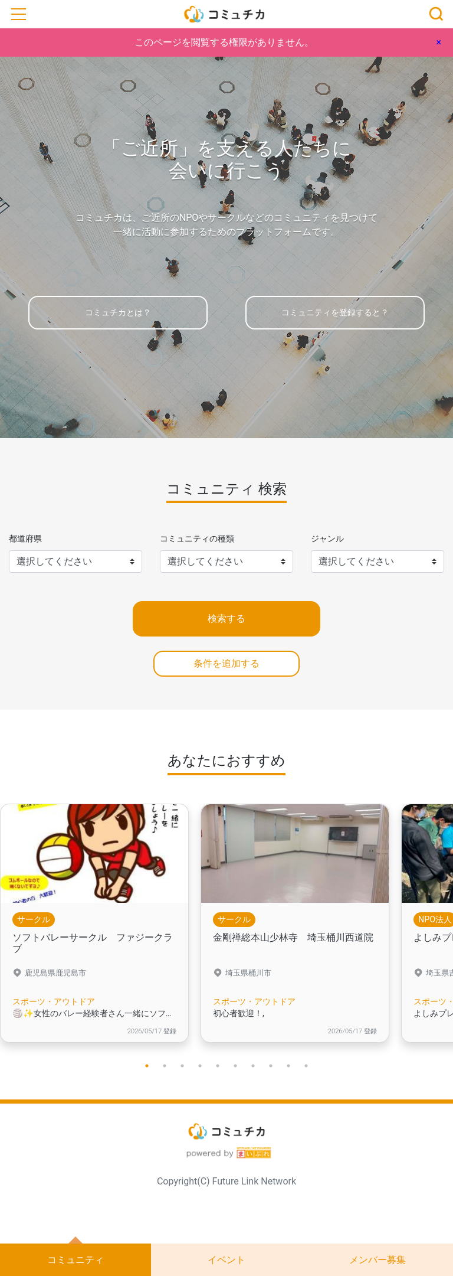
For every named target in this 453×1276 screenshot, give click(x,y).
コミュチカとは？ (118, 313)
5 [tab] (218, 1066)
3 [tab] (182, 1066)
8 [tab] (271, 1066)
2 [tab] (164, 1066)
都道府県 (25, 539)
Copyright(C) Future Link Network (226, 1181)
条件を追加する (226, 663)
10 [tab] (306, 1066)
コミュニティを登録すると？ (335, 313)
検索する (226, 618)
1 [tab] (147, 1066)
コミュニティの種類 (197, 539)
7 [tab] (253, 1066)
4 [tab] (200, 1066)
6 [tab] (235, 1066)
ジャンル (327, 539)
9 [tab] (288, 1066)
